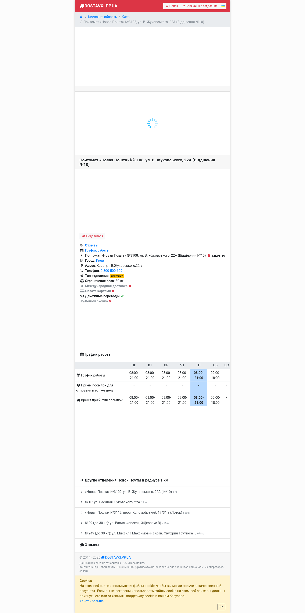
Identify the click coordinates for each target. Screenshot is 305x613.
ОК (221, 607)
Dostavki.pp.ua (98, 5)
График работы (97, 250)
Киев (100, 261)
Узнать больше (92, 601)
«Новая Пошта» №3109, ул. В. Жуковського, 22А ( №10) (128, 492)
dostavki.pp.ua (118, 557)
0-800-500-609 (111, 271)
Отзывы (91, 245)
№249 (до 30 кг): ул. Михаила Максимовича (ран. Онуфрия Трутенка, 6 (141, 533)
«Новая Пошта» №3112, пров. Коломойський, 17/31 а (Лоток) (134, 513)
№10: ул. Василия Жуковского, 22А (113, 502)
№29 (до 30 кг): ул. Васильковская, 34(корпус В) (124, 523)
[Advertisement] (152, 56)
